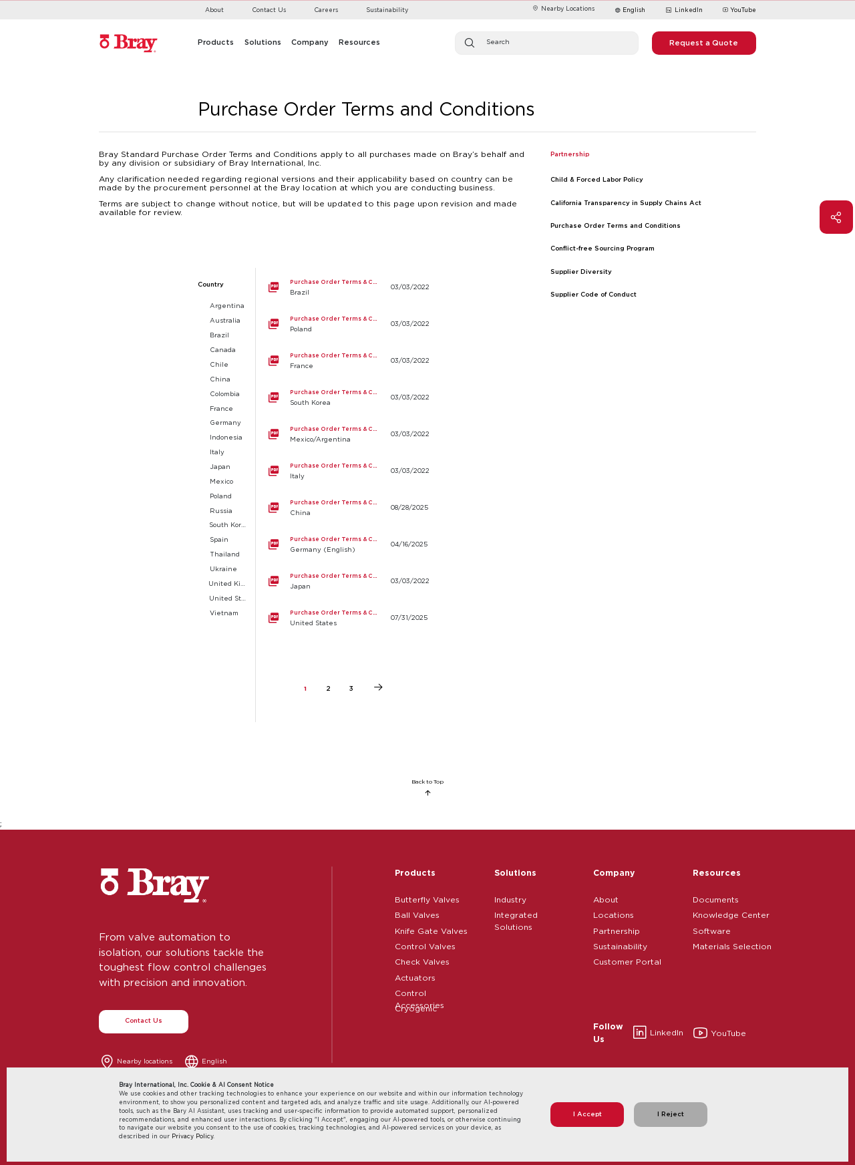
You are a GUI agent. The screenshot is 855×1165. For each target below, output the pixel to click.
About (214, 10)
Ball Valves (417, 913)
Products (415, 872)
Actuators (415, 976)
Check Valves (422, 960)
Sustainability (387, 10)
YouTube (739, 11)
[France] (344, 361)
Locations (613, 913)
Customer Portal (627, 960)
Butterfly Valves (427, 897)
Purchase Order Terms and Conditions (615, 225)
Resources (717, 872)
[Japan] (344, 581)
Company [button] (310, 42)
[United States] (344, 618)
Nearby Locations (563, 8)
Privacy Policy (192, 1136)
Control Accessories (419, 991)
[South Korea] (344, 397)
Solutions (515, 872)
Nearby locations (144, 1061)
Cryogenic (416, 1006)
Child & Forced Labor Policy (596, 179)
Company (614, 872)
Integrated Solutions (516, 913)
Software (712, 929)
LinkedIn (683, 11)
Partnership (616, 929)
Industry (510, 897)
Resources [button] (359, 42)
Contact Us (269, 10)
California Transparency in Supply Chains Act (625, 202)
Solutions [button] (262, 42)
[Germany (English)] (344, 544)
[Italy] (344, 471)
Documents (716, 897)
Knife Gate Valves (431, 929)
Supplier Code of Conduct (593, 294)
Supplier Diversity (581, 271)
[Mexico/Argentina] (344, 434)
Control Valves (425, 944)
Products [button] (216, 42)
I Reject (670, 1114)
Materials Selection (732, 944)
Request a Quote (703, 43)
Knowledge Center (731, 913)
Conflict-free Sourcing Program (602, 248)
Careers (326, 10)
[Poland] (344, 324)
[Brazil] (344, 287)
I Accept (587, 1114)
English (634, 10)
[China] (344, 508)
